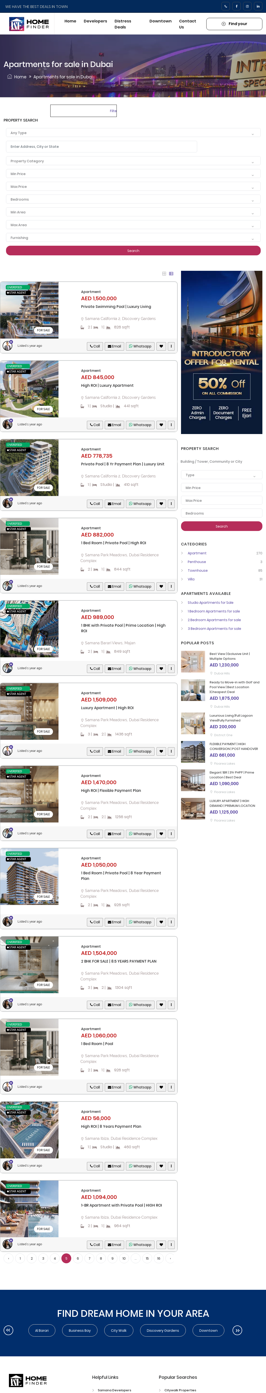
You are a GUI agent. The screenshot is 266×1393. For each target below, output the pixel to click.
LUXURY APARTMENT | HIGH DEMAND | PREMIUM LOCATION (232, 803)
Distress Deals (123, 24)
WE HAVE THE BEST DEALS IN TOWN (36, 6)
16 (158, 1258)
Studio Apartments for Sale (207, 602)
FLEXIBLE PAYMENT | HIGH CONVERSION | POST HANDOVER (234, 746)
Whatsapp (140, 346)
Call (95, 346)
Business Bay (80, 1330)
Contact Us (187, 24)
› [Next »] (170, 1258)
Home (70, 21)
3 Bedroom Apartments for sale (211, 628)
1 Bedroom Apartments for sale (210, 611)
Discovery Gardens (163, 1330)
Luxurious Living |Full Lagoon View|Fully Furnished (231, 718)
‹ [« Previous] (8, 1258)
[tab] (164, 274)
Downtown (160, 21)
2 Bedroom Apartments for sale (211, 620)
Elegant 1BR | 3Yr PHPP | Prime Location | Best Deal (232, 775)
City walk (119, 1330)
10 (124, 1258)
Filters (113, 111)
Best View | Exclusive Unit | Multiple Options (230, 656)
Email (114, 346)
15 (147, 1258)
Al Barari (42, 1330)
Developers (95, 21)
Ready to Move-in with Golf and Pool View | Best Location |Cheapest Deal (235, 687)
